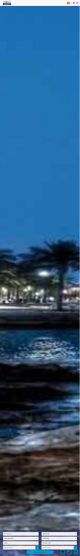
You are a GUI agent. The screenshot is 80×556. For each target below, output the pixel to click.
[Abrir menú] (77, 3)
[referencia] (21, 534)
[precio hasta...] (58, 547)
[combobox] (59, 534)
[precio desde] (19, 547)
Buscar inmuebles (40, 552)
